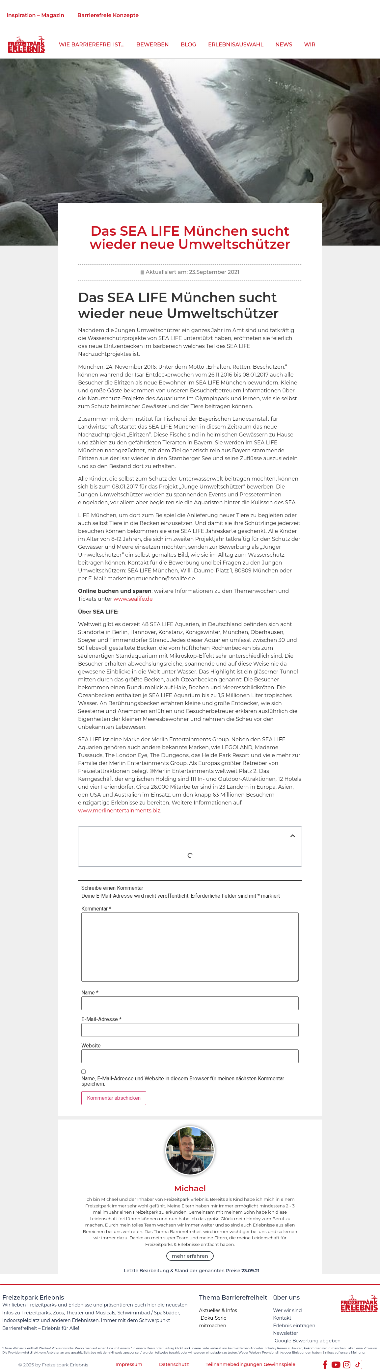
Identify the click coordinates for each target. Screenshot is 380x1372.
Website (91, 1045)
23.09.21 (250, 1271)
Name (89, 992)
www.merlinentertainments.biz (119, 810)
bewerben (152, 44)
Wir (309, 44)
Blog (188, 44)
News (283, 44)
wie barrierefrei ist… (91, 44)
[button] (292, 835)
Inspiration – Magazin (35, 15)
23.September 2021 (214, 272)
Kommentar (96, 908)
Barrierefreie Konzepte (108, 15)
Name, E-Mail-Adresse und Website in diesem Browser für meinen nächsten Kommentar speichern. (182, 1081)
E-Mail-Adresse (101, 1019)
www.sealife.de (133, 599)
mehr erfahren (190, 1256)
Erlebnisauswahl (235, 44)
